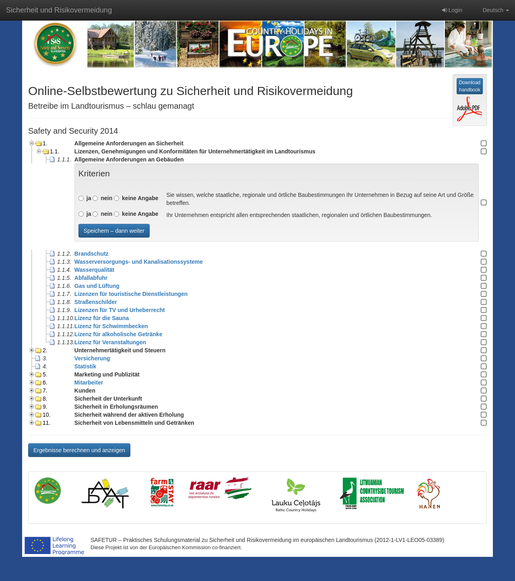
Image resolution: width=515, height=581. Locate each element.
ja (89, 198)
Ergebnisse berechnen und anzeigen (79, 450)
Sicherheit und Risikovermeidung (59, 10)
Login (452, 10)
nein (106, 198)
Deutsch (491, 10)
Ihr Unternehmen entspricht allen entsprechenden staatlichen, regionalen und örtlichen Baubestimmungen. (299, 215)
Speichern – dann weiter (114, 230)
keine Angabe (140, 198)
